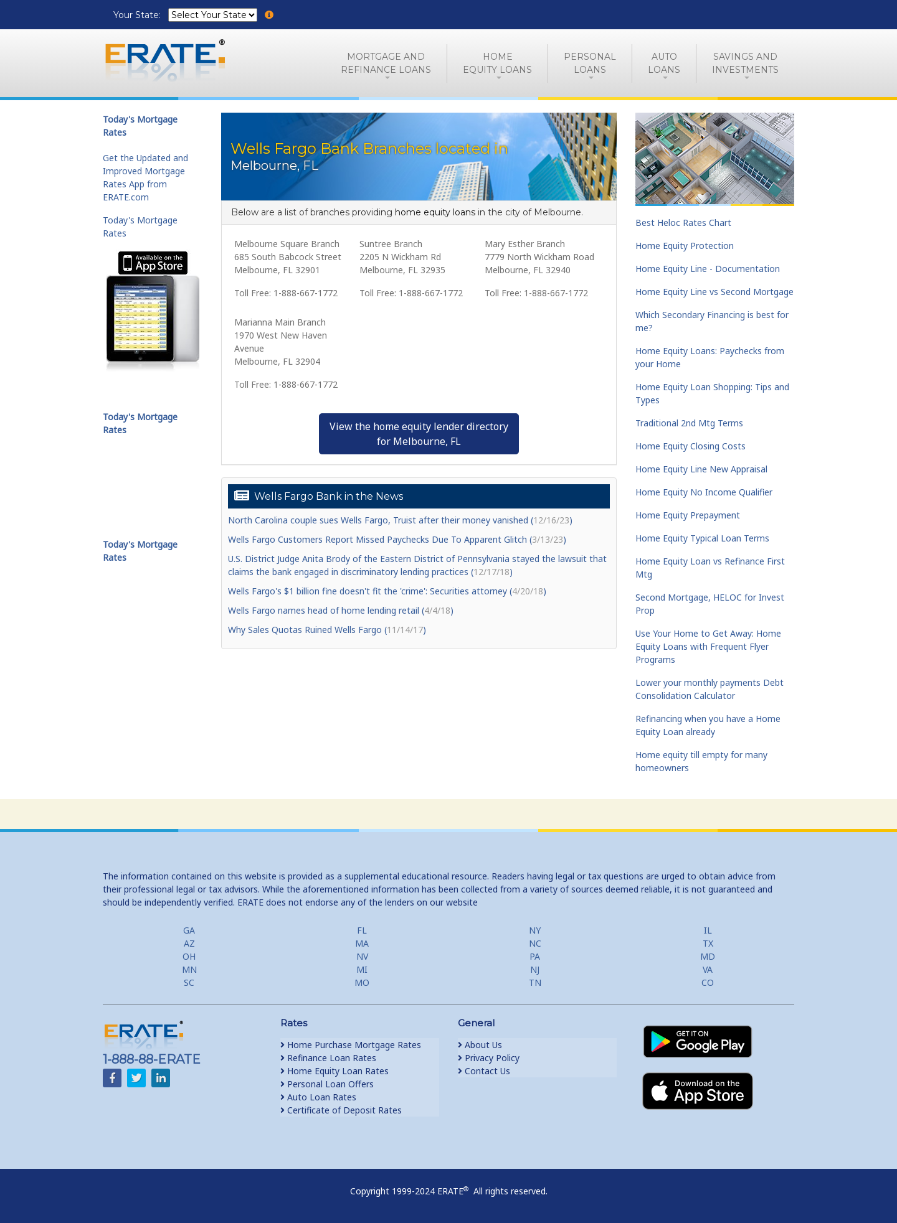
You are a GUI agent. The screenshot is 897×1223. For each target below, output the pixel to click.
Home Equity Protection (684, 245)
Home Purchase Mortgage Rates (350, 1045)
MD (707, 956)
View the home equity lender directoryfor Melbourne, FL (419, 433)
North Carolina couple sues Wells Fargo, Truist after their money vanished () (400, 520)
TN (535, 982)
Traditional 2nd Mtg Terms (689, 423)
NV (362, 956)
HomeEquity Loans (497, 63)
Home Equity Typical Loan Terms (702, 538)
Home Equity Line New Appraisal (701, 469)
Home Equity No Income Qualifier (703, 492)
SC (189, 982)
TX (708, 943)
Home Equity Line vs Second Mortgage (714, 292)
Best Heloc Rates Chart (683, 222)
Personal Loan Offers (327, 1084)
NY (535, 930)
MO (361, 982)
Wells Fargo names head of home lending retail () (340, 610)
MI (362, 969)
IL (708, 930)
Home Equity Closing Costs (690, 446)
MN (189, 969)
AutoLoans (664, 63)
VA (708, 969)
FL (362, 930)
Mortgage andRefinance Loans (386, 63)
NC (535, 943)
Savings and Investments (745, 63)
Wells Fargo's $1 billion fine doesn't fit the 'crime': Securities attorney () (387, 591)
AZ (189, 943)
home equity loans (435, 212)
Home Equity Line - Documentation (707, 268)
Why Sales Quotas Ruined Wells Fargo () (327, 629)
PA (534, 956)
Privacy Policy (489, 1058)
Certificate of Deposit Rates (341, 1110)
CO (707, 982)
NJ (534, 969)
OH (189, 956)
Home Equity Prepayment (687, 515)
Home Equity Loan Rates (334, 1071)
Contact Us (484, 1071)
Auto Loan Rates (318, 1097)
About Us (480, 1045)
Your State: (138, 15)
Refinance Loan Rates (328, 1058)
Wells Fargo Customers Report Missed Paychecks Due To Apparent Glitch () (397, 539)
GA (189, 930)
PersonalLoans (590, 63)
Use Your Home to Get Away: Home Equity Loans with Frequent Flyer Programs (708, 646)
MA (362, 943)
